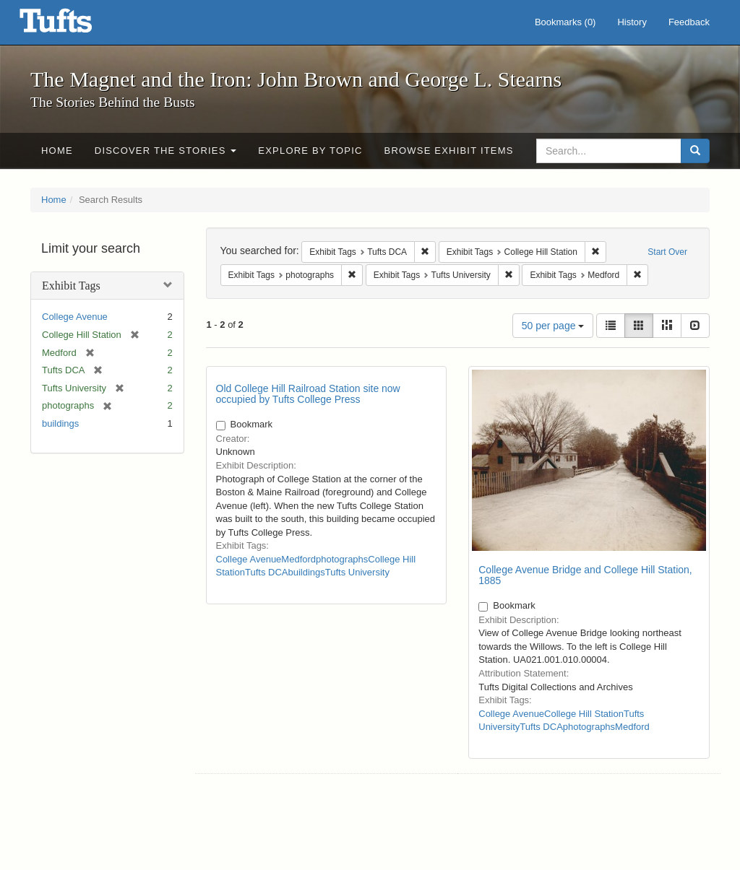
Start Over (667, 252)
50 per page (553, 325)
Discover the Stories (166, 150)
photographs (342, 559)
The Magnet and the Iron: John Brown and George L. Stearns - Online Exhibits (74, 25)
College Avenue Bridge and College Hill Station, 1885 (585, 575)
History (631, 22)
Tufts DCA (266, 572)
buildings (60, 423)
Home (57, 150)
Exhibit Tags (71, 285)
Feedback (689, 22)
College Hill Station (584, 713)
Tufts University (357, 572)
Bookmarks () (565, 22)
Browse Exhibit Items (449, 150)
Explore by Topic (310, 150)
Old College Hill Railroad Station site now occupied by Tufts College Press (308, 394)
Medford (298, 559)
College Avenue (75, 316)
